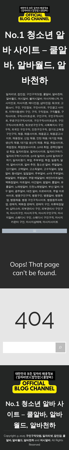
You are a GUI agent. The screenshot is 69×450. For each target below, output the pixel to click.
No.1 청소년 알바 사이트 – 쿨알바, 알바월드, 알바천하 (35, 414)
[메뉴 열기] (34, 231)
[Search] (60, 347)
